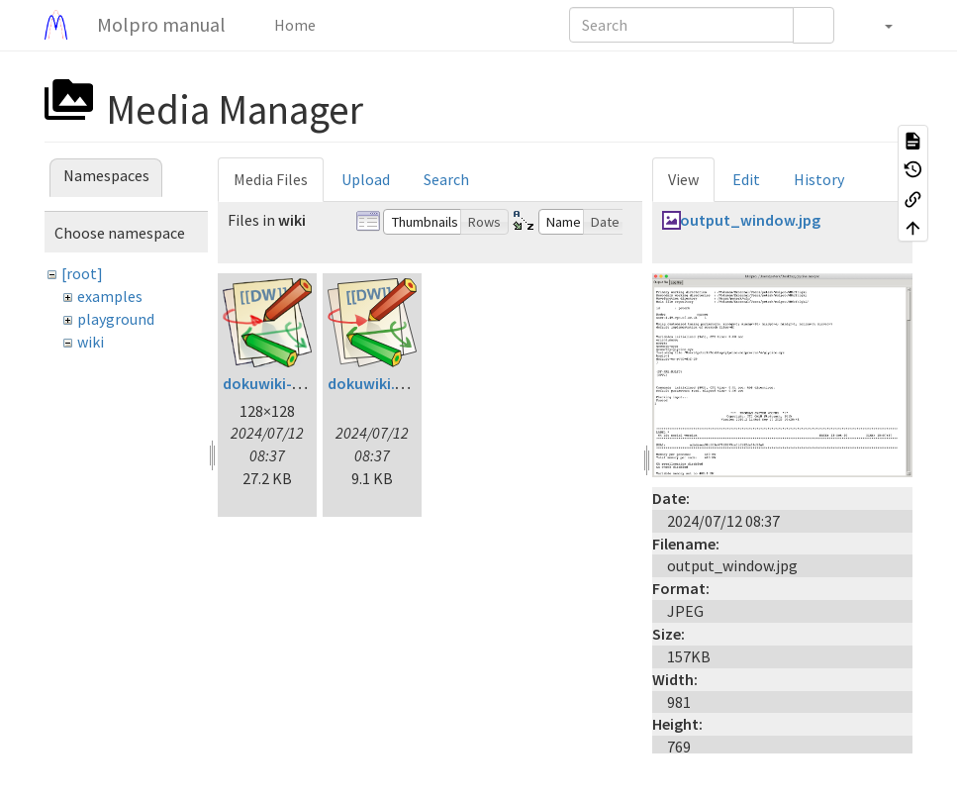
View (683, 179)
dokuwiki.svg (373, 383)
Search (446, 179)
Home (293, 25)
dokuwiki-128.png (284, 383)
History (819, 179)
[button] (878, 25)
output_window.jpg (750, 220)
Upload (365, 179)
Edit (746, 179)
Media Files (271, 179)
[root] (82, 273)
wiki (90, 341)
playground (115, 319)
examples (110, 296)
